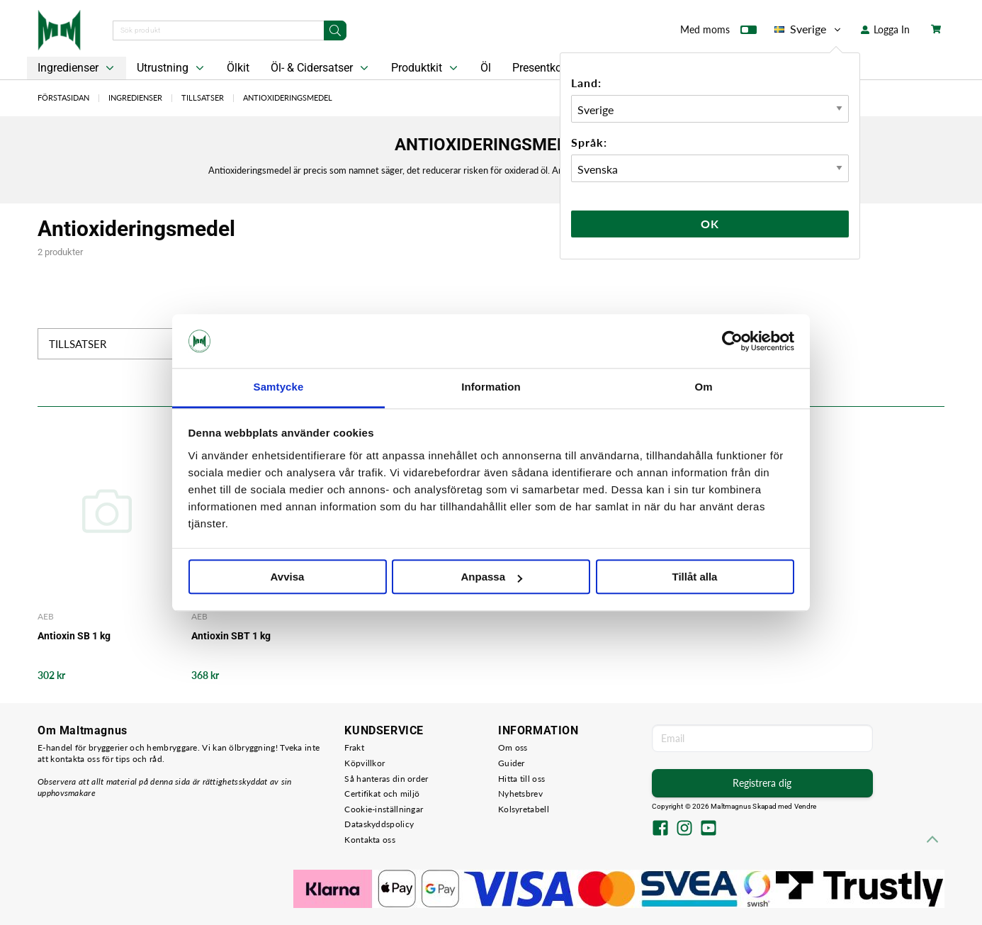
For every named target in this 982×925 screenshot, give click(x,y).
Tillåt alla (695, 577)
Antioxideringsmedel (287, 97)
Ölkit (238, 67)
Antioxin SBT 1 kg (231, 635)
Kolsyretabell (523, 809)
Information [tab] (491, 387)
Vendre (805, 806)
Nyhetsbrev (520, 793)
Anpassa (491, 577)
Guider (511, 763)
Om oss (513, 747)
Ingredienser (77, 68)
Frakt (354, 747)
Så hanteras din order (386, 778)
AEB (46, 616)
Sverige (808, 29)
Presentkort (540, 67)
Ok (710, 223)
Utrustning (172, 68)
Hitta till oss (521, 778)
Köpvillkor (364, 763)
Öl (485, 67)
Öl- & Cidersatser (321, 68)
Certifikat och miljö (381, 793)
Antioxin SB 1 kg (74, 635)
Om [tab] (703, 387)
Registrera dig (762, 783)
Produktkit (426, 68)
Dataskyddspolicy (379, 824)
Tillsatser (202, 97)
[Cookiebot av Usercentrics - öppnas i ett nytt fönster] (732, 341)
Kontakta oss (369, 839)
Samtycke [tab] (279, 387)
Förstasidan (63, 97)
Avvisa (288, 577)
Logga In (885, 29)
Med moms (718, 32)
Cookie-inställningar (383, 809)
